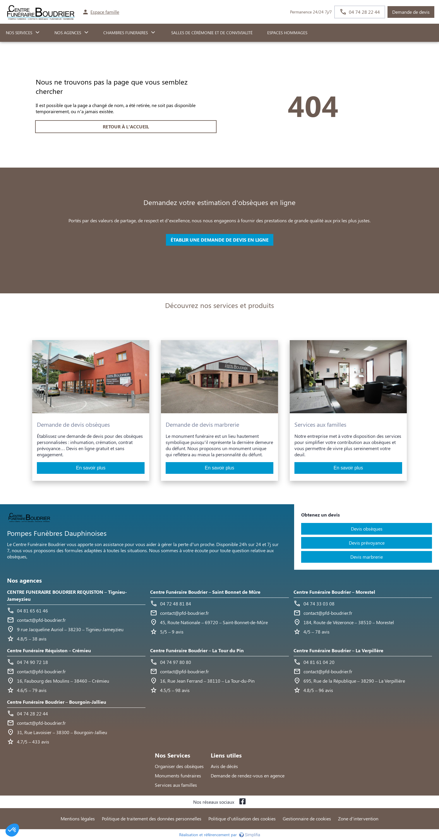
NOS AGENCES (67, 32)
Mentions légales (78, 818)
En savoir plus (91, 467)
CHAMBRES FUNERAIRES (125, 32)
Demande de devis (411, 12)
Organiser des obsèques (179, 766)
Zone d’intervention (358, 818)
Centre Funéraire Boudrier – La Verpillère (338, 650)
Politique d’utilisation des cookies (242, 818)
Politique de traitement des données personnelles (151, 818)
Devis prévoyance (367, 543)
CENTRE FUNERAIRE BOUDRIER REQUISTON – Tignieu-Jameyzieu (67, 595)
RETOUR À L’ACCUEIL (126, 126)
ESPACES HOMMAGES (287, 32)
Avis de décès (224, 766)
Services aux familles (176, 785)
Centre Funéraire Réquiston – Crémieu (49, 650)
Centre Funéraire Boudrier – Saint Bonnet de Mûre (205, 592)
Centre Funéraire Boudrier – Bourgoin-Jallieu (56, 702)
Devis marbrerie (366, 557)
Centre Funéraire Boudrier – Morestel (334, 592)
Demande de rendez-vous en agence (247, 775)
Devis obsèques (367, 529)
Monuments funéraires (178, 775)
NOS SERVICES (19, 32)
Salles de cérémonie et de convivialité (211, 32)
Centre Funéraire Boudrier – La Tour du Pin (197, 650)
